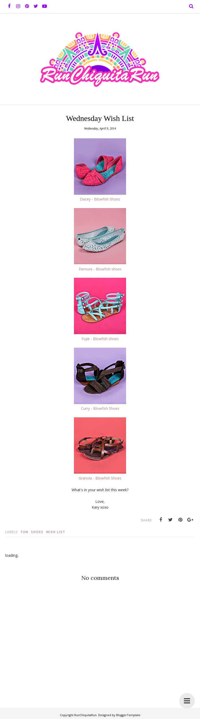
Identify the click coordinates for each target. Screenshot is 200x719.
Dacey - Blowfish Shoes (100, 199)
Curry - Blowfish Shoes (100, 408)
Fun (24, 532)
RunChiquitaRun (85, 715)
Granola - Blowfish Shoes (100, 478)
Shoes (37, 532)
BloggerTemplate (128, 715)
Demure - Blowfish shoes (100, 269)
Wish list (55, 532)
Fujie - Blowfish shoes (100, 338)
